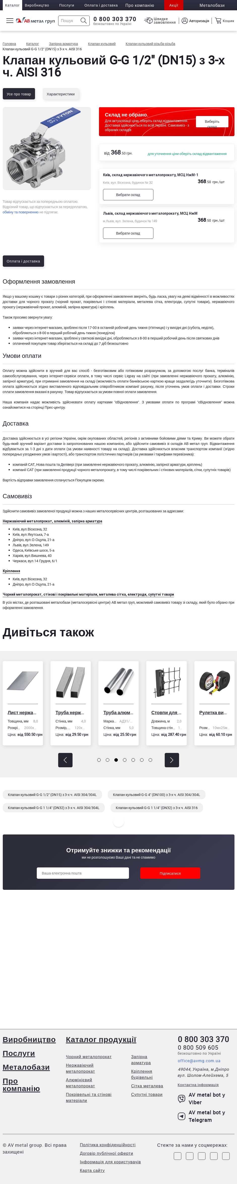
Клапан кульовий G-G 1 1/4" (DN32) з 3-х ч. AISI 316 (157, 807)
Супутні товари (147, 1094)
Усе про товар (19, 93)
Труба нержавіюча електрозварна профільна (71, 712)
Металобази (26, 1067)
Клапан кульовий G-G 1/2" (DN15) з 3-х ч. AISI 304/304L (52, 794)
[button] (65, 760)
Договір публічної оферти (106, 1153)
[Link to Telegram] (202, 1156)
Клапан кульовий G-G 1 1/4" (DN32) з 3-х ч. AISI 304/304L (53, 807)
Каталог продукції (101, 1039)
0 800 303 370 (115, 19)
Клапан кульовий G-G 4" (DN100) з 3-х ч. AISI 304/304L (156, 794)
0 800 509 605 (198, 1047)
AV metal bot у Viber (201, 1098)
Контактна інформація (198, 1084)
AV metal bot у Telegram (201, 1116)
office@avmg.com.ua (199, 1060)
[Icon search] (84, 21)
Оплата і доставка (101, 5)
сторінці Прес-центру (48, 407)
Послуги (66, 5)
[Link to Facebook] (177, 1156)
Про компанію (21, 1084)
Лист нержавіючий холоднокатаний (23, 712)
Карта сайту (92, 1170)
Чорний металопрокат (89, 1056)
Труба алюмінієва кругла (119, 712)
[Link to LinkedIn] (214, 1156)
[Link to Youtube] (226, 1156)
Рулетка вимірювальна (214, 712)
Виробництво (37, 5)
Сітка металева (147, 1086)
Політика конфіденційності (108, 1145)
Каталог (12, 5)
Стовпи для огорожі (166, 712)
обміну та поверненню (21, 212)
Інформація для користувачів (110, 1162)
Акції (173, 5)
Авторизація (199, 20)
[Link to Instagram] (189, 1156)
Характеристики (61, 93)
